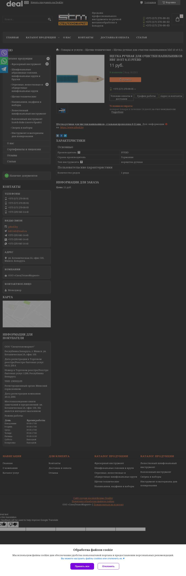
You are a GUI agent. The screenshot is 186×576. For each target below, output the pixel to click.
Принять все (82, 566)
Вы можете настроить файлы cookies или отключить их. (92, 558)
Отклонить (108, 566)
